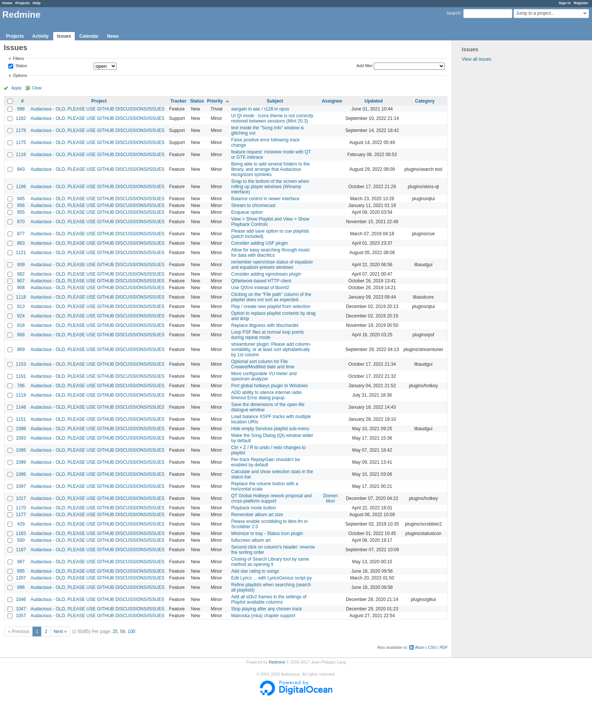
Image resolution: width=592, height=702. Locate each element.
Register (581, 3)
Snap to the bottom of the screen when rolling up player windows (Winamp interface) (270, 187)
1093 (21, 438)
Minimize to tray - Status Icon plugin (267, 533)
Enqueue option (247, 212)
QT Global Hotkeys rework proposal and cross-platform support (271, 498)
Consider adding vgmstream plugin (266, 274)
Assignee (332, 101)
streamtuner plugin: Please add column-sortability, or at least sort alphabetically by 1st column (271, 349)
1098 (21, 428)
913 (21, 306)
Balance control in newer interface (265, 198)
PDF (443, 647)
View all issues (476, 59)
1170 (21, 507)
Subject (275, 101)
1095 (21, 450)
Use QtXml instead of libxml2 (260, 287)
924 (21, 316)
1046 (21, 599)
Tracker (178, 101)
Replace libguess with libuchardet (264, 325)
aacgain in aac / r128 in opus (260, 109)
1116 (21, 154)
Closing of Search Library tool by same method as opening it (270, 561)
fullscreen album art (251, 540)
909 (21, 264)
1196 (21, 186)
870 (21, 221)
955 (21, 212)
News (113, 36)
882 (21, 274)
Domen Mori (330, 498)
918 (21, 325)
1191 (21, 376)
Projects (22, 3)
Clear (37, 88)
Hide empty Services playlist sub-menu (270, 428)
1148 (21, 407)
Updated (374, 101)
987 (21, 561)
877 (21, 233)
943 (21, 169)
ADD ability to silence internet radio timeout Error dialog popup (266, 395)
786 (21, 385)
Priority (215, 101)
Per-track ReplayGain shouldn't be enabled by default (265, 462)
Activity (40, 36)
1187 (21, 549)
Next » (60, 631)
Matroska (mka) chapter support (263, 615)
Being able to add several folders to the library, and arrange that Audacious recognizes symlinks (270, 169)
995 (21, 571)
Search (453, 13)
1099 (21, 462)
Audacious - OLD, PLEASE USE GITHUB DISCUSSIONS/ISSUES (98, 109)
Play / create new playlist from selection (270, 306)
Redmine (277, 662)
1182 (21, 118)
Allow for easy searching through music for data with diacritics (270, 252)
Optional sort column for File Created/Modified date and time (262, 364)
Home (7, 3)
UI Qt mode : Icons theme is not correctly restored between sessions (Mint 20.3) (272, 118)
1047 (21, 609)
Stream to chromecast (253, 205)
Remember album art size (257, 514)
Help (37, 3)
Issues (64, 36)
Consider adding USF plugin (259, 243)
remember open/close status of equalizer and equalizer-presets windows (272, 264)
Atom (419, 647)
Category (425, 101)
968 (21, 334)
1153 (21, 364)
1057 (21, 615)
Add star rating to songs (255, 571)
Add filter (364, 65)
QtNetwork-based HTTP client (261, 281)
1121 (21, 252)
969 (21, 349)
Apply (16, 88)
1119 (21, 395)
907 (21, 281)
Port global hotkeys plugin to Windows (269, 385)
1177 (21, 514)
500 (21, 540)
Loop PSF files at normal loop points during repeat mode (267, 335)
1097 (21, 486)
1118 (21, 297)
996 (21, 587)
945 (21, 198)
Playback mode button (253, 507)
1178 (21, 130)
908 (21, 287)
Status (20, 66)
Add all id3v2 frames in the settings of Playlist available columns (268, 599)
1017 (21, 498)
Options (20, 75)
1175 (21, 142)
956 (21, 205)
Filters (18, 58)
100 (131, 631)
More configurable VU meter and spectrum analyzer (263, 376)
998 (21, 109)
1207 (21, 578)
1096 (21, 474)
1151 (21, 419)
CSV (432, 647)
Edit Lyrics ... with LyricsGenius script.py (271, 578)
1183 (21, 533)
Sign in (565, 3)
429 (21, 524)
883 (21, 243)
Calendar (89, 36)
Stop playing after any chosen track (266, 609)
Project (99, 101)
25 (115, 631)
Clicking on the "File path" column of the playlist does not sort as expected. (271, 297)
